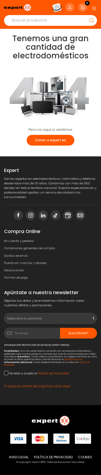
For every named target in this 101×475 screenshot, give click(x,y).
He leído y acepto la (36, 373)
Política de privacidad (53, 457)
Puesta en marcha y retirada (25, 263)
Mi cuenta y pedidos (19, 241)
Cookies (85, 457)
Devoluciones (14, 270)
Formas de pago (16, 277)
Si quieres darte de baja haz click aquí (37, 386)
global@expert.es (73, 359)
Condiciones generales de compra (29, 248)
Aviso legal (19, 457)
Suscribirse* (78, 333)
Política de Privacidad (53, 373)
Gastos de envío (16, 256)
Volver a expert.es (50, 140)
